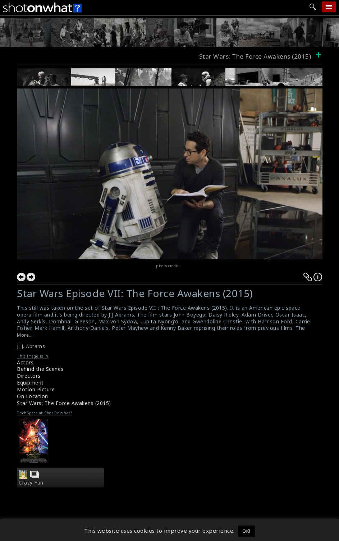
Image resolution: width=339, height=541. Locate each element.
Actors (25, 362)
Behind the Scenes (40, 368)
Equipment (30, 382)
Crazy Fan (31, 482)
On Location (32, 396)
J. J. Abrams (31, 346)
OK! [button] (246, 531)
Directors (29, 375)
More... (25, 335)
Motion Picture (36, 389)
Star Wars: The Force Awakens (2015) (64, 403)
